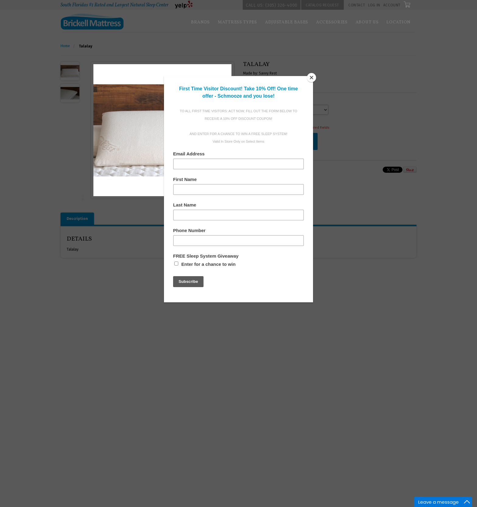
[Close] (311, 77)
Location (398, 22)
